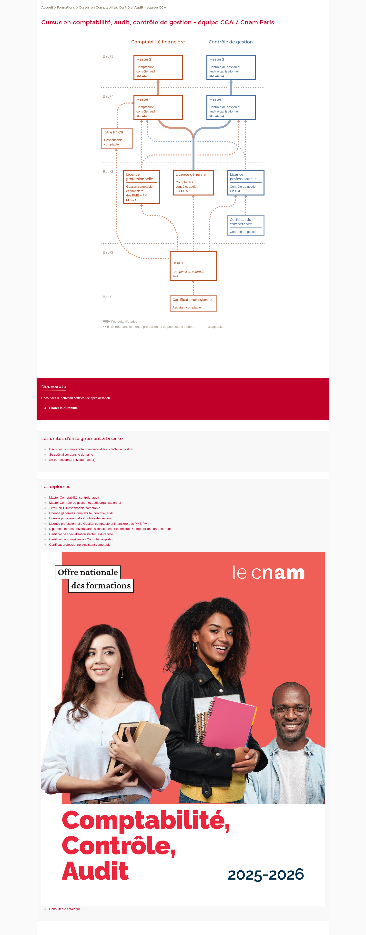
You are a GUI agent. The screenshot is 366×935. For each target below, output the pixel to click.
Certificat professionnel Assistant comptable (80, 544)
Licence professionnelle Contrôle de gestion (80, 518)
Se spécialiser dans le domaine (71, 454)
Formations (66, 8)
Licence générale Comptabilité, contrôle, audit (81, 513)
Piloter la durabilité (63, 408)
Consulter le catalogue (65, 909)
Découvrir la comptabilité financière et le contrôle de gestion (91, 449)
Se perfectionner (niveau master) (72, 460)
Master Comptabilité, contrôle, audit (74, 497)
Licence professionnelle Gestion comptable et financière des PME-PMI (98, 523)
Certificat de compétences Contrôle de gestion (81, 539)
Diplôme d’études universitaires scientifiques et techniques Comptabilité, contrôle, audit (110, 529)
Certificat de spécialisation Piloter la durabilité (81, 534)
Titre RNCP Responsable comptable (74, 508)
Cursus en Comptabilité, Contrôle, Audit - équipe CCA (122, 8)
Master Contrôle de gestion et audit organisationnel (85, 502)
